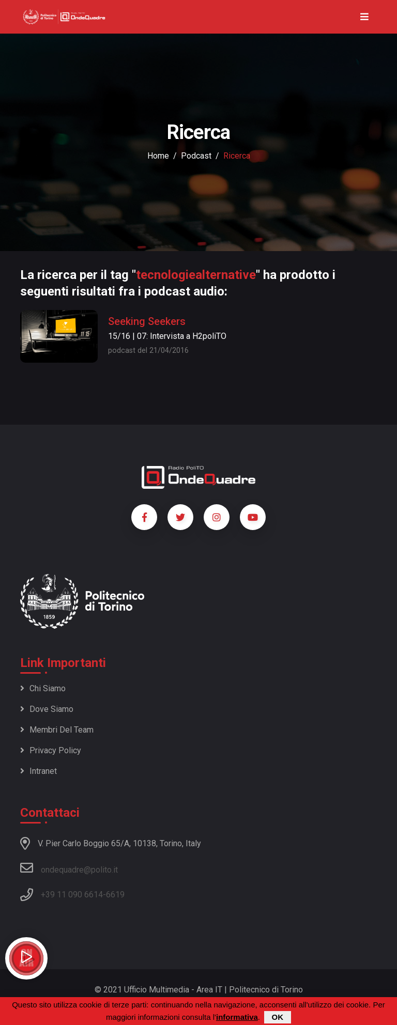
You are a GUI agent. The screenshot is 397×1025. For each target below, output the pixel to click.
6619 (115, 894)
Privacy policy (50, 750)
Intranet (38, 771)
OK (278, 1018)
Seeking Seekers (147, 321)
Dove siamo (46, 709)
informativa (237, 1018)
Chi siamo (43, 688)
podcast (196, 156)
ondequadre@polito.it (69, 868)
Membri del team (57, 730)
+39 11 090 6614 (72, 894)
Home (158, 156)
